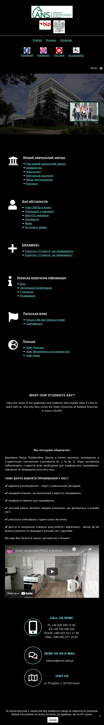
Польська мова (35, 313)
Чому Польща (35, 347)
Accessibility (76, 52)
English (37, 40)
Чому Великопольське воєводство (47, 351)
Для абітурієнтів (35, 201)
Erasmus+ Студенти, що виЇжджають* (49, 255)
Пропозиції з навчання (39, 211)
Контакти (32, 183)
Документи (32, 219)
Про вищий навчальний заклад (46, 163)
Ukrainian (66, 40)
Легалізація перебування (36, 287)
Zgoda (53, 719)
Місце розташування (39, 179)
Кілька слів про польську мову (45, 319)
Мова (28, 223)
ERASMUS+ (30, 245)
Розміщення (27, 295)
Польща (29, 341)
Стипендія (26, 291)
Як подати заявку (36, 227)
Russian (51, 40)
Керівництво (34, 167)
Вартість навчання (37, 215)
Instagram (43, 52)
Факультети (33, 171)
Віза (22, 284)
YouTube (59, 52)
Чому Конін (33, 355)
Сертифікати (34, 323)
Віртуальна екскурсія (39, 175)
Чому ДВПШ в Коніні (38, 207)
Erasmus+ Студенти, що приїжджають (49, 251)
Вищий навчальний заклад (44, 157)
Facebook (27, 52)
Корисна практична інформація (41, 278)
